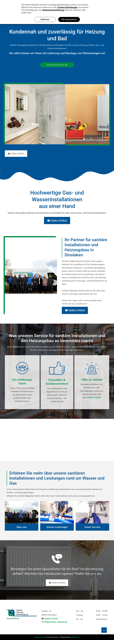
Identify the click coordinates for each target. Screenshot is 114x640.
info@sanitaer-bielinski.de (55, 622)
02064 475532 (94, 397)
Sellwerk (75, 637)
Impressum (40, 637)
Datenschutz (52, 637)
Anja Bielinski (13, 618)
